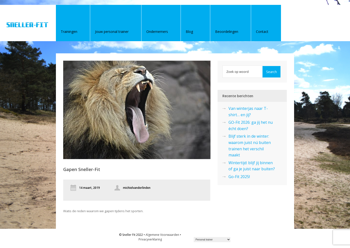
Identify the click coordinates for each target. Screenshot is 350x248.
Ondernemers (157, 31)
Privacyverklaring (150, 239)
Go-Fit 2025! (239, 176)
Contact (262, 31)
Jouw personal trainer (112, 31)
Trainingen (69, 31)
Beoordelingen (226, 31)
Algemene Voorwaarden (162, 235)
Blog (189, 31)
